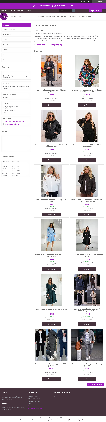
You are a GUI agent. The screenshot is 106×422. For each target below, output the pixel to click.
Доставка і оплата (84, 16)
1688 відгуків (87, 1)
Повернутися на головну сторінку (49, 45)
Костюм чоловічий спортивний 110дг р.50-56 (87, 365)
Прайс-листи (7, 34)
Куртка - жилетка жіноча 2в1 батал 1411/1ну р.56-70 (87, 91)
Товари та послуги (52, 16)
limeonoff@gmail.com (12, 124)
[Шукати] (73, 10)
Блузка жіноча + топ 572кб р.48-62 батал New (87, 146)
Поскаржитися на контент (59, 420)
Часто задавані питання (11, 54)
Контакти (72, 16)
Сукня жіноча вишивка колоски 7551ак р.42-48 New (51, 255)
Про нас (64, 16)
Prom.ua (63, 418)
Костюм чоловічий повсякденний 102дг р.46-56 (51, 365)
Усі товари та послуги (95, 384)
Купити (52, 105)
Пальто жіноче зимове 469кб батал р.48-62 (51, 91)
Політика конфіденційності (77, 420)
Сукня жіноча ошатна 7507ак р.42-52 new (51, 310)
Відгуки (5, 49)
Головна (41, 16)
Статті (5, 39)
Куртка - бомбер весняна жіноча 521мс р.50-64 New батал (87, 200)
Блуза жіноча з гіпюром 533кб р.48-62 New (51, 200)
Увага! (70, 6)
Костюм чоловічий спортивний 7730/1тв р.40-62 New (87, 310)
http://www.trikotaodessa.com (14, 121)
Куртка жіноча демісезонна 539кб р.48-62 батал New (51, 146)
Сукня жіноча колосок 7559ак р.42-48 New (87, 255)
